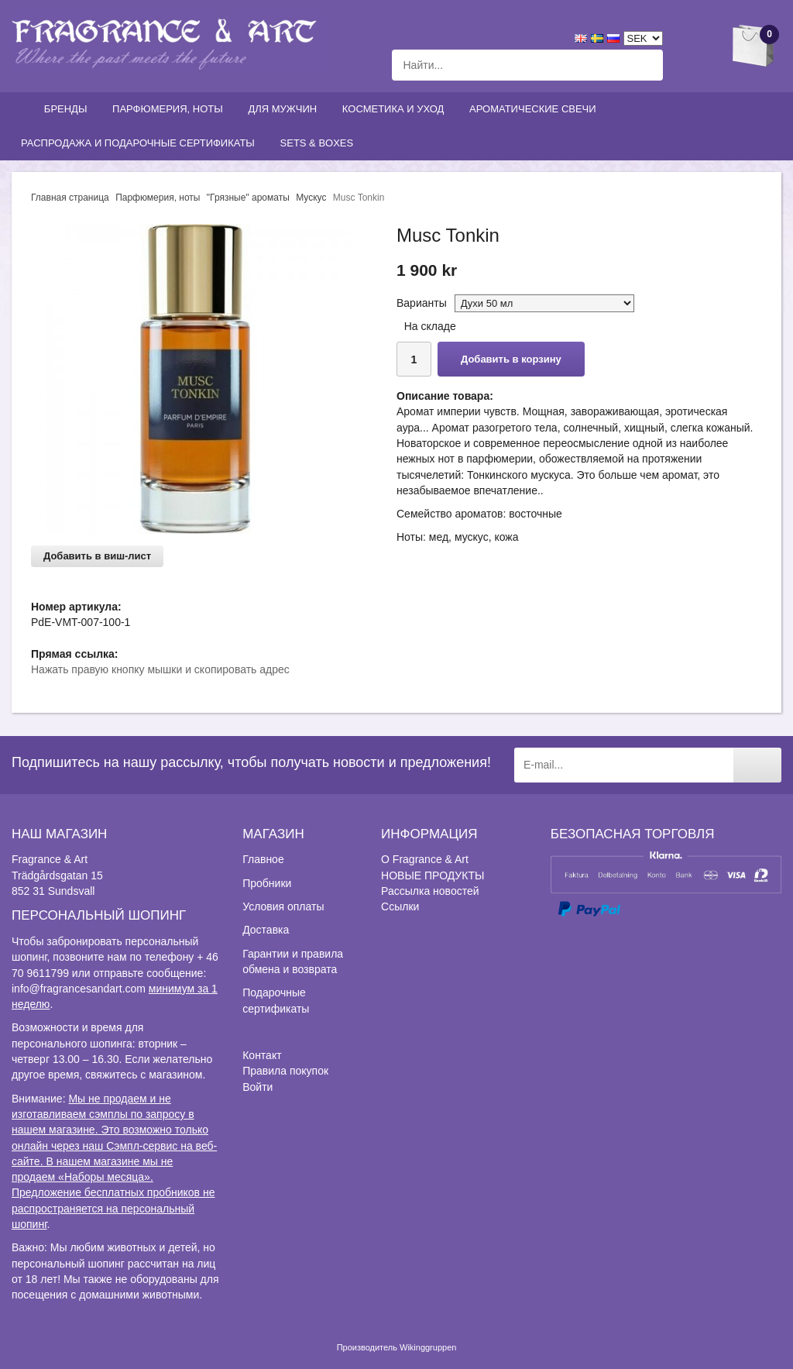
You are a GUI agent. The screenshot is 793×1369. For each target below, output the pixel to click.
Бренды (69, 109)
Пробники (266, 883)
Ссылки (400, 906)
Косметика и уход (396, 109)
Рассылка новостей (430, 891)
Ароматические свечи (532, 109)
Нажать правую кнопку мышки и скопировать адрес (160, 669)
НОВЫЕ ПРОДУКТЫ (432, 875)
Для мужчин (285, 109)
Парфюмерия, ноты (170, 109)
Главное (263, 859)
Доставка (265, 930)
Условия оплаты (283, 906)
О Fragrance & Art (425, 859)
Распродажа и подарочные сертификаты (141, 143)
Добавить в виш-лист (97, 556)
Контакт (261, 1055)
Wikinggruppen (428, 1347)
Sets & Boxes (320, 143)
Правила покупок (285, 1071)
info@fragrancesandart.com (79, 988)
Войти (257, 1087)
